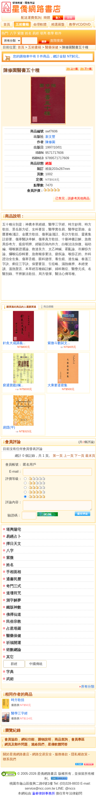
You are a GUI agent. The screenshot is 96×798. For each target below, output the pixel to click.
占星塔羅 (13, 628)
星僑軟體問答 (58, 744)
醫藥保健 (51, 47)
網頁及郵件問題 (16, 744)
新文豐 (50, 136)
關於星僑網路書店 (16, 754)
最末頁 (90, 455)
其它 (10, 657)
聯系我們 (9, 759)
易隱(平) (9, 427)
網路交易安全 (42, 754)
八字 (13, 33)
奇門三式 (13, 586)
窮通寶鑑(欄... (13, 385)
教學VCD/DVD (79, 24)
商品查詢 (61, 739)
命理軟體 (40, 24)
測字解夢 (13, 600)
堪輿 (43, 33)
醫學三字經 (19, 713)
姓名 (28, 33)
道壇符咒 (13, 593)
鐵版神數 (13, 607)
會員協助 (11, 739)
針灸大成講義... (14, 343)
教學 (50, 33)
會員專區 (77, 739)
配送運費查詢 (31, 17)
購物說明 (44, 739)
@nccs (70, 788)
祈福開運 (13, 643)
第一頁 (58, 455)
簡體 (46, 17)
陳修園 (50, 142)
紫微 (20, 33)
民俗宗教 (13, 621)
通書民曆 (13, 579)
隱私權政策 (79, 754)
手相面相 (13, 572)
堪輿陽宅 (13, 529)
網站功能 (27, 739)
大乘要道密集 (57, 385)
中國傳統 (35, 664)
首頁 (7, 24)
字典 (10, 672)
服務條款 (61, 754)
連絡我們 (37, 744)
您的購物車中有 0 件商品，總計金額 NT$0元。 (47, 56)
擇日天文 (13, 544)
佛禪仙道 (13, 614)
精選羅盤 (57, 24)
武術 (10, 679)
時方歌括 (17, 700)
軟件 (58, 33)
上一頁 (69, 455)
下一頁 (79, 455)
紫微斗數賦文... (59, 343)
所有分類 (87, 686)
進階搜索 (56, 40)
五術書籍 (22, 24)
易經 (35, 33)
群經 (14, 664)
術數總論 (13, 650)
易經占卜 (13, 536)
